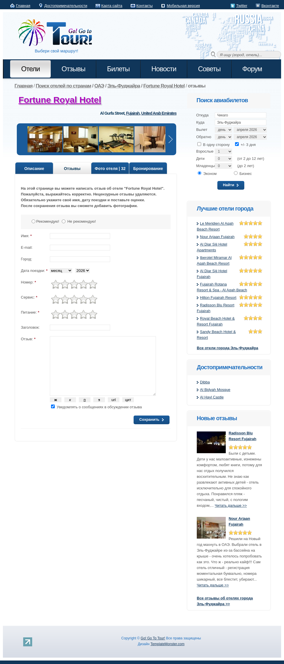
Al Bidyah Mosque (215, 389)
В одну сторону (213, 144)
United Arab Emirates (158, 113)
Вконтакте (270, 5)
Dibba (205, 382)
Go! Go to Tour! (57, 33)
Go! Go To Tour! (153, 638)
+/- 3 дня (245, 144)
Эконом (207, 173)
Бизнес (243, 173)
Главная (23, 5)
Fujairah (132, 113)
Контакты (144, 5)
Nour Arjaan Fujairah (217, 237)
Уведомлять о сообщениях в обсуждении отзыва (96, 407)
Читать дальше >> (231, 505)
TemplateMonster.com (167, 644)
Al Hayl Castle (212, 397)
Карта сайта (111, 5)
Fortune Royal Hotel (60, 100)
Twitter (241, 5)
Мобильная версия (183, 5)
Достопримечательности (65, 5)
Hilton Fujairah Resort (218, 297)
